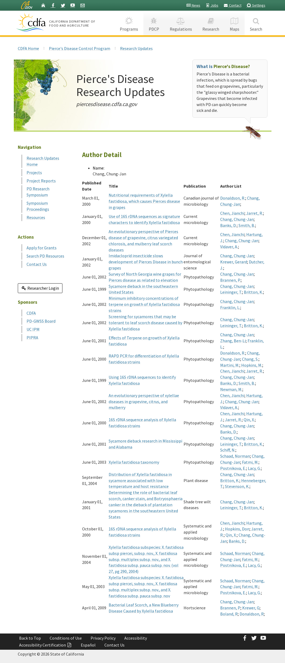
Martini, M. (229, 365)
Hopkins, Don (237, 528)
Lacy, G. (254, 468)
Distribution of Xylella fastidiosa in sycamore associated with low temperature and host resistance (140, 480)
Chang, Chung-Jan (237, 219)
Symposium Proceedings (38, 206)
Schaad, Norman (235, 456)
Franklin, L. (230, 307)
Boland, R (229, 613)
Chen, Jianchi (232, 213)
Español (88, 645)
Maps (234, 23)
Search (256, 23)
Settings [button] (255, 5)
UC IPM (33, 329)
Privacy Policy (103, 638)
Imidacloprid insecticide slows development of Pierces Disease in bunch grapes (146, 262)
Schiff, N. (227, 450)
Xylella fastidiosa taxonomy (134, 462)
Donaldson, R (252, 613)
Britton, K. (253, 292)
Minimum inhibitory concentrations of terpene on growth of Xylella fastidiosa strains (144, 304)
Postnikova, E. (233, 468)
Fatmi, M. (250, 462)
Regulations (180, 23)
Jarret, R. (254, 213)
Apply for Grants (42, 247)
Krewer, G (251, 607)
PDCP (153, 23)
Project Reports (41, 180)
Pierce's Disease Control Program (79, 48)
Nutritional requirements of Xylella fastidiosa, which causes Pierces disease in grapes (144, 201)
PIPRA (32, 337)
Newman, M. (231, 389)
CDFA (31, 313)
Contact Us (37, 264)
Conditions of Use (66, 638)
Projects (34, 172)
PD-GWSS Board (41, 321)
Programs (128, 23)
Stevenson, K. (237, 486)
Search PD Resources (45, 256)
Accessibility (135, 638)
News (193, 5)
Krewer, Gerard (233, 261)
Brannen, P (230, 607)
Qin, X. (249, 419)
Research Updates (136, 48)
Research (210, 23)
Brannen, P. (230, 280)
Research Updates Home (43, 161)
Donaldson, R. (232, 198)
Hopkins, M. (251, 365)
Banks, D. (228, 225)
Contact (232, 5)
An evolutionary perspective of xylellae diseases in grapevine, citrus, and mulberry (144, 401)
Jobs (211, 5)
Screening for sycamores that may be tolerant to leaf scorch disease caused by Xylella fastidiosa (145, 322)
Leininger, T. (231, 292)
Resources (36, 217)
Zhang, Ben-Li (233, 340)
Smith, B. (247, 225)
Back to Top (30, 638)
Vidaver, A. (229, 246)
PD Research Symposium (38, 191)
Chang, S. (250, 359)
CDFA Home (28, 48)
